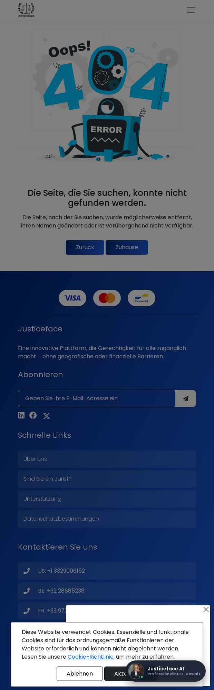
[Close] (206, 609)
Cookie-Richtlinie (91, 657)
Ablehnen (80, 674)
